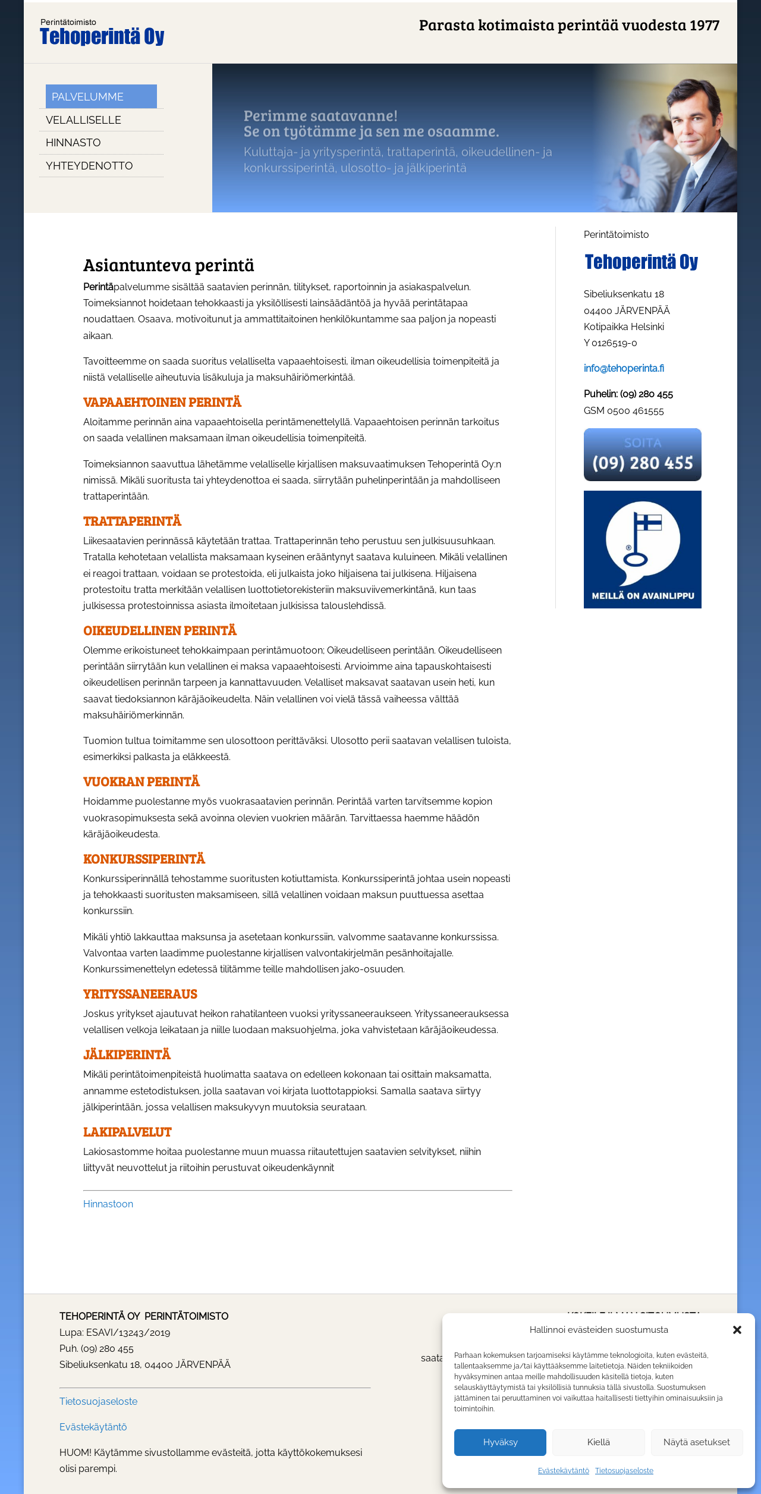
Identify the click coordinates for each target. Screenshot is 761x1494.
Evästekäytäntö (563, 1471)
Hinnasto (73, 142)
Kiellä (598, 1442)
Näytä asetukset (696, 1442)
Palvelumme (88, 96)
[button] (737, 1330)
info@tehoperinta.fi (624, 368)
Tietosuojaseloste (624, 1471)
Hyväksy (500, 1442)
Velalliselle (83, 120)
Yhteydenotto (89, 165)
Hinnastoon (108, 1204)
